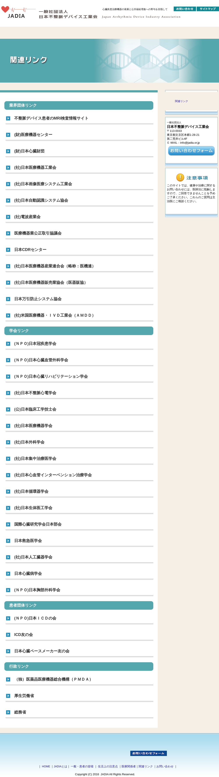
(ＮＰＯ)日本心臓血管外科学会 (41, 360)
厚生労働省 (24, 696)
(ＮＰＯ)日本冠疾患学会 (35, 343)
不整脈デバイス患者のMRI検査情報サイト (51, 118)
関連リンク (181, 101)
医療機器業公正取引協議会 (38, 233)
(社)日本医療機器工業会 (35, 167)
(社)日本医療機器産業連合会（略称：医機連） (55, 266)
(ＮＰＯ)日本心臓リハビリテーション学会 (51, 376)
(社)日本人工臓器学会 (33, 557)
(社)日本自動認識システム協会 (41, 200)
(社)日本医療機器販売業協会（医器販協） (51, 282)
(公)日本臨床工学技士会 (35, 409)
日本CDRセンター (30, 249)
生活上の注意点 (108, 766)
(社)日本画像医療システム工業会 (43, 184)
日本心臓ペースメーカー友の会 (41, 651)
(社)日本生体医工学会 (33, 508)
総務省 (20, 712)
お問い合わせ (164, 766)
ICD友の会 (23, 634)
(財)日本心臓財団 (29, 151)
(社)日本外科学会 (29, 442)
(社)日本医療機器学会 (33, 426)
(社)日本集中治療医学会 (35, 458)
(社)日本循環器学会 (31, 491)
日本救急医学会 (28, 541)
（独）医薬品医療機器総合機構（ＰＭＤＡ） (53, 679)
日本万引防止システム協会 (38, 299)
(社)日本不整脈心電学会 (35, 393)
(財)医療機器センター (33, 134)
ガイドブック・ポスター (147, 33)
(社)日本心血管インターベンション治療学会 (53, 475)
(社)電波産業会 (27, 217)
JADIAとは (60, 766)
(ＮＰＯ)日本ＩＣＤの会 (35, 618)
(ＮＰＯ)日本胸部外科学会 (37, 590)
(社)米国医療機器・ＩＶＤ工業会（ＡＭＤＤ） (55, 315)
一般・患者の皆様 (82, 766)
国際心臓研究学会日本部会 (38, 524)
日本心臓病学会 (28, 573)
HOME (46, 766)
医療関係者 (129, 766)
